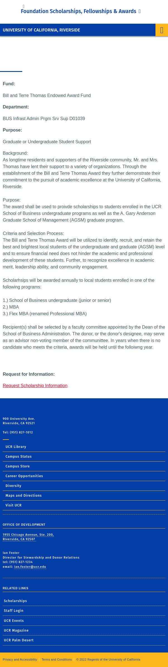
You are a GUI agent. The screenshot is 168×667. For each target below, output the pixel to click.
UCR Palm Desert (19, 640)
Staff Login (14, 611)
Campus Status (19, 457)
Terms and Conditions (57, 659)
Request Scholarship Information (35, 385)
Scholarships (15, 601)
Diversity (13, 486)
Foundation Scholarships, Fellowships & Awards (79, 11)
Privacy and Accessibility (20, 659)
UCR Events (14, 621)
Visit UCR (14, 505)
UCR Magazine (16, 630)
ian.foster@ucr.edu (30, 567)
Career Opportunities (24, 476)
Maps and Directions (24, 496)
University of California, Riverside (41, 30)
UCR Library (16, 447)
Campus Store (18, 466)
